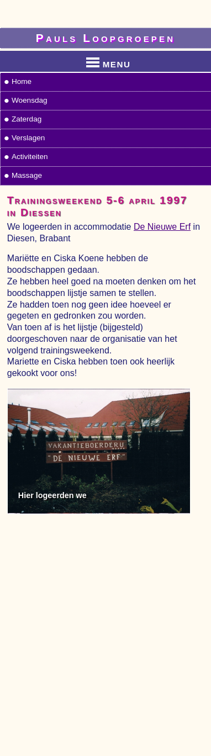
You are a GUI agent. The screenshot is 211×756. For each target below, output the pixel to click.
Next (190, 445)
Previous (17, 445)
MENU (108, 62)
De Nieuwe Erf (162, 226)
